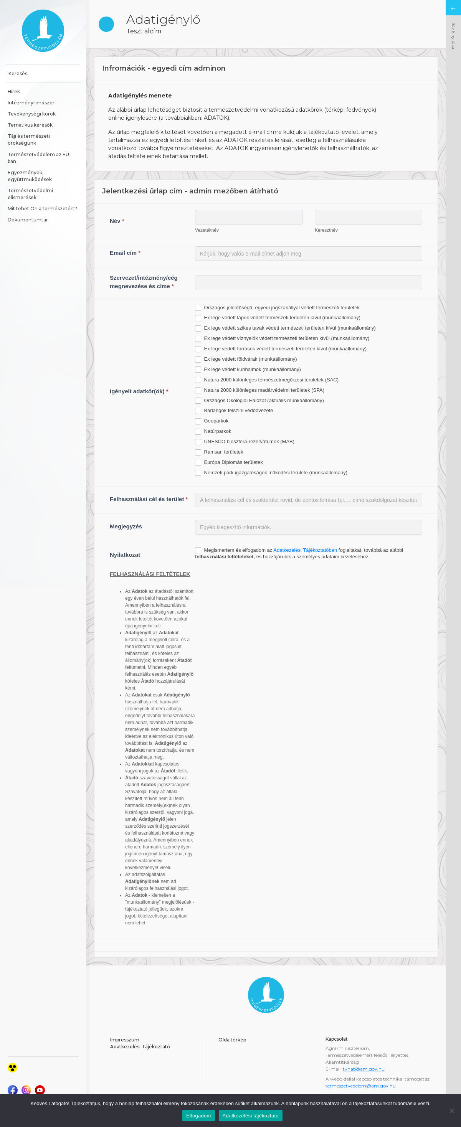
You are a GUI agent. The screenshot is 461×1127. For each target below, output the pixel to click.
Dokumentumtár (28, 220)
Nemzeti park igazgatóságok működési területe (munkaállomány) (271, 473)
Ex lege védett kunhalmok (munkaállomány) (248, 369)
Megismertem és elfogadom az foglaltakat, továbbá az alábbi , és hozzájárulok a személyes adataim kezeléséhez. (299, 553)
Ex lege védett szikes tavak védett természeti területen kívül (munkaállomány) (285, 328)
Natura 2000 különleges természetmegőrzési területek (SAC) (267, 380)
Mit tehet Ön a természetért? (42, 208)
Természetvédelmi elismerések (31, 194)
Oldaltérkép (232, 1040)
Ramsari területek (219, 452)
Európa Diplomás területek (229, 462)
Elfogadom (198, 1116)
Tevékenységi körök (32, 114)
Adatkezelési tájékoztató (251, 1116)
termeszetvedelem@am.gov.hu (361, 1086)
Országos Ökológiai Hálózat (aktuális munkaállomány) (259, 401)
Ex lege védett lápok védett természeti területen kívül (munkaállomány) (277, 318)
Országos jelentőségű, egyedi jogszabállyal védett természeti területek (277, 308)
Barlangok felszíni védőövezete (234, 411)
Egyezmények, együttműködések (30, 176)
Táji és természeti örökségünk (29, 139)
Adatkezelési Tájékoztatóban (305, 550)
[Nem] (451, 1110)
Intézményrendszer (31, 103)
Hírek (14, 91)
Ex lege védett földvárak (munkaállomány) (246, 359)
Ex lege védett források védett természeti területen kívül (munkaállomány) (281, 349)
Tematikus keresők (30, 125)
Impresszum (124, 1040)
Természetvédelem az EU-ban (39, 158)
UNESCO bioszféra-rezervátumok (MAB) (244, 442)
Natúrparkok (213, 431)
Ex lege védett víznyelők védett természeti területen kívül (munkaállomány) (282, 338)
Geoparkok (211, 421)
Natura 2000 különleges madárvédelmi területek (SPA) (259, 390)
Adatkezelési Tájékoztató (140, 1046)
